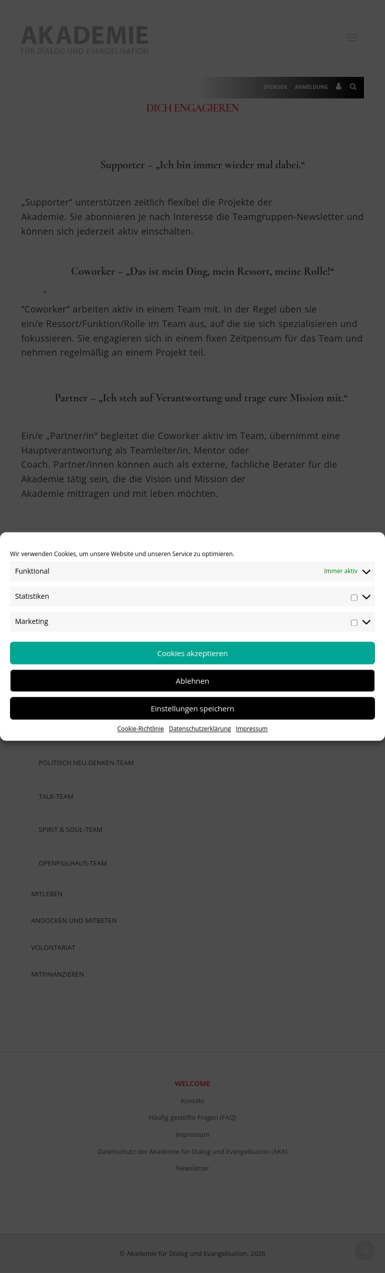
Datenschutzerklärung (200, 728)
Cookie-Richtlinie (140, 728)
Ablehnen (193, 681)
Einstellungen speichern (193, 708)
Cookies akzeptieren (192, 653)
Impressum (252, 728)
